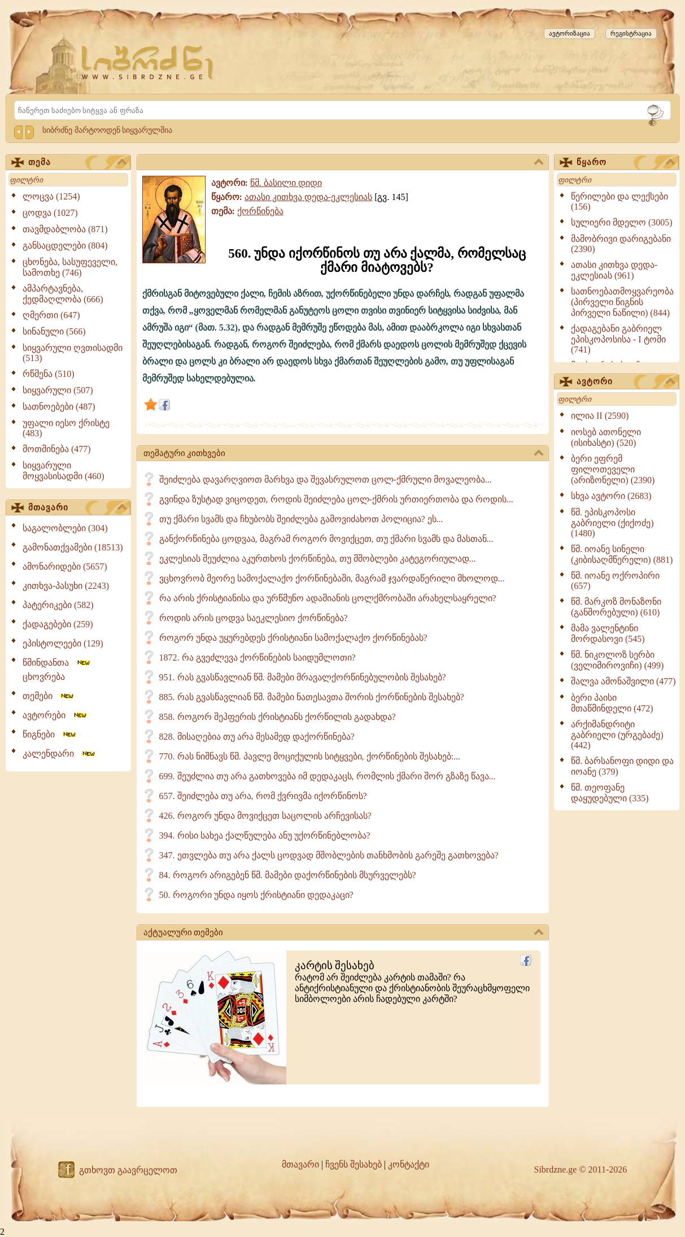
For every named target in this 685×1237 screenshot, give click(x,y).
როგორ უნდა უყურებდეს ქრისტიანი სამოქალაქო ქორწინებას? (293, 638)
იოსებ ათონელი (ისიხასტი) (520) (606, 437)
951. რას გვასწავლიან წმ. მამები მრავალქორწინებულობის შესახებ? (302, 677)
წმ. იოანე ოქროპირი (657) (615, 581)
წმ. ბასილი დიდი (286, 183)
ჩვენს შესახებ (353, 1164)
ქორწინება (260, 211)
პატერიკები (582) (58, 605)
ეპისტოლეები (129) (63, 643)
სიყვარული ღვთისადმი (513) (73, 353)
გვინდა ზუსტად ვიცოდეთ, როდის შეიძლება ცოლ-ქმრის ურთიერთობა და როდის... (336, 499)
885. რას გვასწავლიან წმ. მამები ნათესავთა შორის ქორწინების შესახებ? (311, 697)
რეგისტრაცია (631, 33)
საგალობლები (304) (65, 528)
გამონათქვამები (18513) (73, 547)
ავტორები (55, 715)
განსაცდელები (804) (65, 245)
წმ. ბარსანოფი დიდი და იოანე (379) (622, 766)
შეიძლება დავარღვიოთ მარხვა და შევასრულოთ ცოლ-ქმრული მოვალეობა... (325, 479)
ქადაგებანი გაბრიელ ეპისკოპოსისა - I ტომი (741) (618, 339)
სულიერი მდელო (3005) (622, 222)
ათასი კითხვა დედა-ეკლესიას (308, 197)
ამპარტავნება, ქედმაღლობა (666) (63, 294)
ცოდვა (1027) (50, 213)
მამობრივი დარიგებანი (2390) (621, 244)
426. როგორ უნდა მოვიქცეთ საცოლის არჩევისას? (265, 816)
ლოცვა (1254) (51, 196)
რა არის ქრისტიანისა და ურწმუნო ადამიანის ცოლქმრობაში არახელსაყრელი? (327, 598)
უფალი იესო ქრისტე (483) (66, 428)
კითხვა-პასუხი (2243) (66, 586)
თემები (49, 696)
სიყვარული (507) (58, 390)
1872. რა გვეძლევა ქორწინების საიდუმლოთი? (257, 657)
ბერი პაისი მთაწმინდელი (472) (612, 703)
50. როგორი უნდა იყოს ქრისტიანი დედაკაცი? (256, 895)
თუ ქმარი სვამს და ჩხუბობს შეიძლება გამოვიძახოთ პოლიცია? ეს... (301, 519)
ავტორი (626, 382)
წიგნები (50, 734)
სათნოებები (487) (59, 406)
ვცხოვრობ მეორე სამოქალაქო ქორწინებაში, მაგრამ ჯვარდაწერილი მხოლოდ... (332, 578)
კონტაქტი (408, 1164)
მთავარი (77, 508)
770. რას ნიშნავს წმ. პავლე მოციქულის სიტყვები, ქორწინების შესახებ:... (309, 756)
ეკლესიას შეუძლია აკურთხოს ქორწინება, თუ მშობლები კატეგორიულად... (317, 558)
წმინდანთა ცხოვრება (57, 670)
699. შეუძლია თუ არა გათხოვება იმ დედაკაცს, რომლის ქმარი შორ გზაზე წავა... (327, 776)
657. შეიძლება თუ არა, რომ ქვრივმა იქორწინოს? (263, 796)
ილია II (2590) (600, 415)
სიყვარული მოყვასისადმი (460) (63, 471)
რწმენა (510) (49, 374)
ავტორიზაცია (569, 33)
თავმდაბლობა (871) (65, 229)
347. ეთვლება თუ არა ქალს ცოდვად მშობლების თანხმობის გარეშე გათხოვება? (329, 855)
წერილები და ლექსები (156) (619, 201)
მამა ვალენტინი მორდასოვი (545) (608, 633)
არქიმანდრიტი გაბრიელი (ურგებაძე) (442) (617, 734)
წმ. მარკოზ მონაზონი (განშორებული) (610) (616, 607)
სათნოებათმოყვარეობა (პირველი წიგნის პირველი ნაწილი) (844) (622, 302)
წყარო (626, 163)
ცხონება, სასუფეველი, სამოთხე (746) (70, 267)
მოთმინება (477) (57, 449)
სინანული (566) (54, 331)
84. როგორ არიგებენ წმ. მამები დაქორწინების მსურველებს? (287, 875)
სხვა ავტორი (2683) (611, 496)
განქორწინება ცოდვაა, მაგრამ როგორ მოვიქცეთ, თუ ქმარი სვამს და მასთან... (326, 539)
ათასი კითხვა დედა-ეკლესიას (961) (614, 270)
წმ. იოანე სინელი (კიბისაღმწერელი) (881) (622, 554)
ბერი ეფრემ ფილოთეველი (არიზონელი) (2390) (613, 469)
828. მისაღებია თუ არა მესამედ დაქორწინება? (257, 736)
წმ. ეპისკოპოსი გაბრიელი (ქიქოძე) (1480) (612, 522)
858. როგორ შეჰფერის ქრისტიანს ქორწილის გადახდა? (277, 717)
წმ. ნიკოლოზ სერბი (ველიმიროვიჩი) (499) (617, 660)
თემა (77, 163)
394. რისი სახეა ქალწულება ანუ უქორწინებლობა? (264, 835)
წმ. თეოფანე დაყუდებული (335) (610, 793)
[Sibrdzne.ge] (148, 62)
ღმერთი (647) (51, 315)
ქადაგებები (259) (58, 624)
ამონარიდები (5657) (65, 566)
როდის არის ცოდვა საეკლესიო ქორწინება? (253, 618)
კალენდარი (60, 753)
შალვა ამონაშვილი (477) (623, 681)
